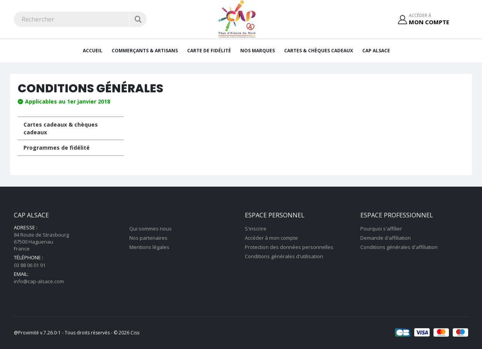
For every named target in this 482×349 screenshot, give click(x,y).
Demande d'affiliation (385, 237)
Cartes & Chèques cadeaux (318, 50)
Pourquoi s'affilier (381, 228)
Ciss (135, 332)
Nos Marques (257, 50)
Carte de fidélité (209, 50)
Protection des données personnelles (289, 247)
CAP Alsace (376, 50)
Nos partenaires (148, 237)
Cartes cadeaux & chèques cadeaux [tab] (60, 128)
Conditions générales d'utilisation (284, 256)
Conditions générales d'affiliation (399, 247)
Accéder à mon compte (271, 237)
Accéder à (429, 19)
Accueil (92, 50)
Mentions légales (149, 247)
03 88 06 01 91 (29, 265)
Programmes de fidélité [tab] (56, 147)
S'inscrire (255, 228)
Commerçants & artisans (145, 50)
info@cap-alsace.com (39, 281)
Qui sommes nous (150, 228)
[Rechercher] (138, 19)
